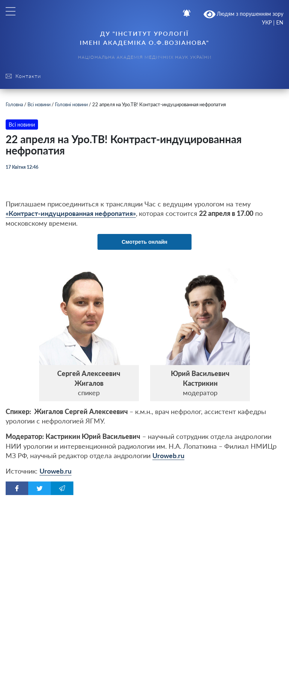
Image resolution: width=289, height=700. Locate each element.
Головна (14, 104)
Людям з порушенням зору (244, 14)
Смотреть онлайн (144, 242)
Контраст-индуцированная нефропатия (71, 213)
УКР (267, 22)
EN (279, 22)
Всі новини (38, 104)
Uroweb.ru (168, 455)
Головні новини (71, 104)
